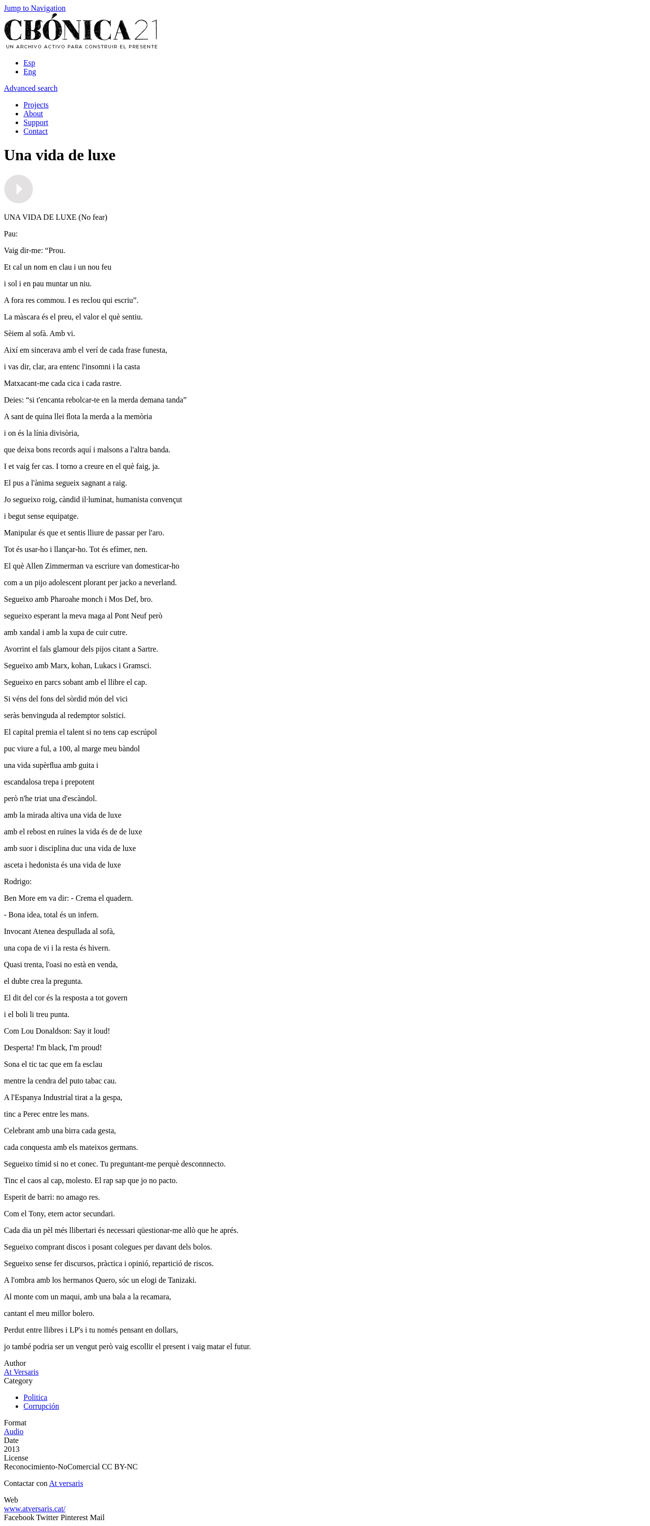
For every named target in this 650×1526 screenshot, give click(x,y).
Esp (29, 63)
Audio (13, 1431)
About (33, 113)
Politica (35, 1397)
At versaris (66, 1483)
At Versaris (21, 1372)
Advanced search (31, 88)
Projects (36, 105)
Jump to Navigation (34, 8)
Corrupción (41, 1406)
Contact (35, 131)
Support (35, 122)
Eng (29, 71)
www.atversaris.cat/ (34, 1509)
